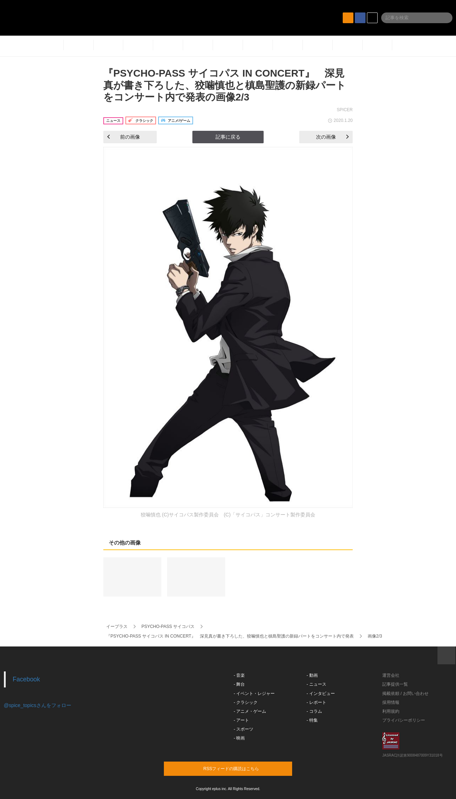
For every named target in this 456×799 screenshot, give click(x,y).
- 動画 (312, 675)
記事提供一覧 (395, 684)
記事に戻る (228, 137)
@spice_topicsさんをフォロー (37, 705)
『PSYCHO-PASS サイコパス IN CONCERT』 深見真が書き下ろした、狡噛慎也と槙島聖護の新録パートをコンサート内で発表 (230, 636)
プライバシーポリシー (403, 720)
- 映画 (239, 738)
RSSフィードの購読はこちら (241, 768)
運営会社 (390, 675)
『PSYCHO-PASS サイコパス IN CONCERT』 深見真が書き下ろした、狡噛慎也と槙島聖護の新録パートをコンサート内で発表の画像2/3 (224, 85)
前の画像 (123, 137)
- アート (241, 720)
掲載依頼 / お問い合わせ (405, 693)
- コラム (314, 711)
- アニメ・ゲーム (250, 711)
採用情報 (390, 702)
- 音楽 (239, 675)
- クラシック (246, 702)
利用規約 (390, 711)
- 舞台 (239, 684)
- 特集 (312, 720)
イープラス (117, 626)
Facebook (26, 679)
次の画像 (332, 137)
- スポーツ (243, 729)
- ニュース (316, 684)
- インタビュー (321, 693)
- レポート (316, 702)
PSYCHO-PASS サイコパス (168, 626)
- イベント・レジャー (254, 693)
